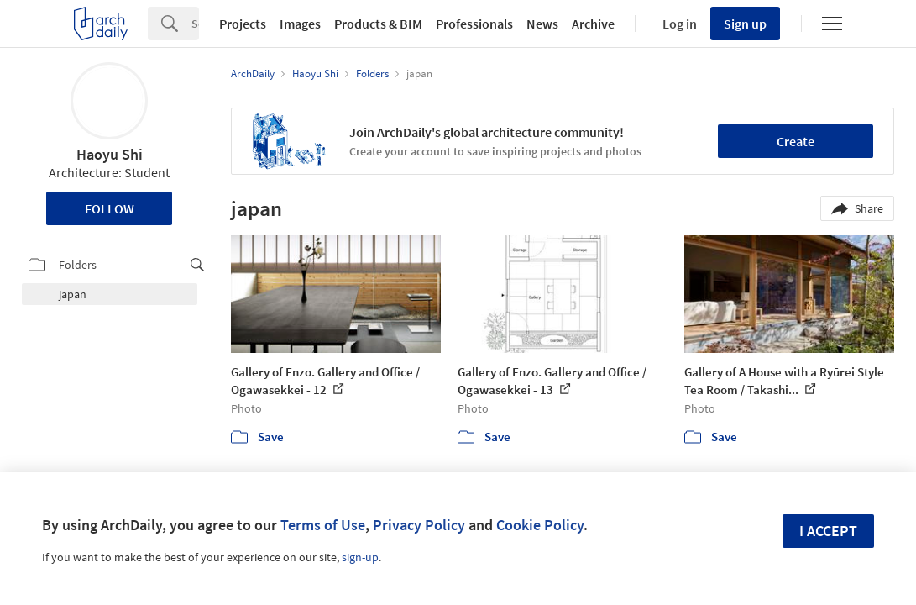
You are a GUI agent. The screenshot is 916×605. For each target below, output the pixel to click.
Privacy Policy (419, 524)
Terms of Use (322, 524)
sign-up (360, 557)
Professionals (474, 23)
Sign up (745, 23)
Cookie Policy (540, 524)
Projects (242, 23)
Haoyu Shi (109, 154)
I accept (828, 530)
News (542, 23)
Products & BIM (378, 23)
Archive (593, 23)
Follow (109, 208)
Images (300, 23)
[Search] (195, 23)
